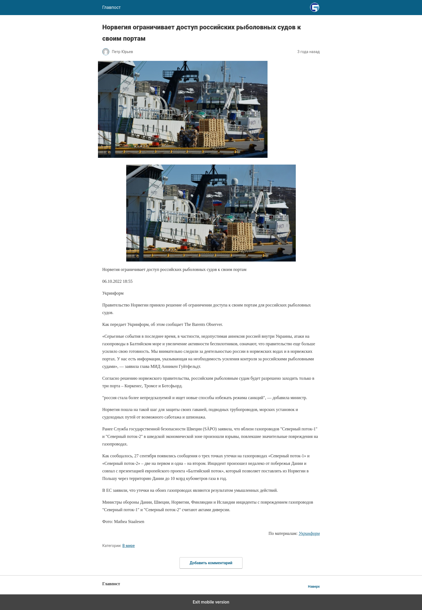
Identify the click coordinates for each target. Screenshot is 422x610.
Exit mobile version (211, 602)
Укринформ (309, 533)
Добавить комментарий (211, 563)
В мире (128, 545)
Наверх (314, 586)
